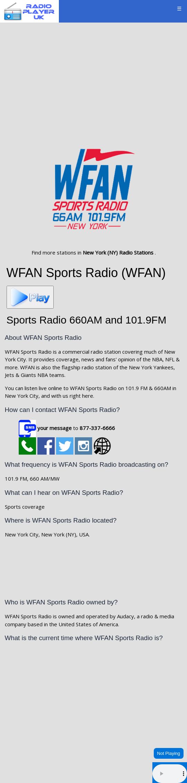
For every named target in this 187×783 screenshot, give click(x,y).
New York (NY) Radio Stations (119, 252)
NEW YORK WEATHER (93, 741)
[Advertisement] (93, 78)
